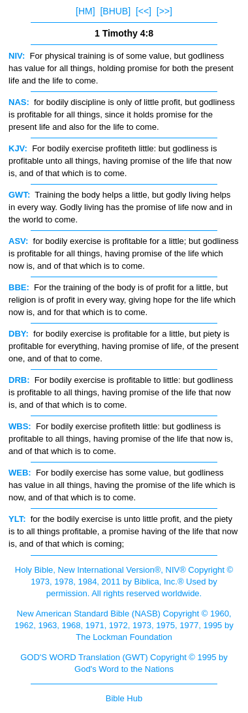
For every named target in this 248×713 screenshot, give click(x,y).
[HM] (85, 11)
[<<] (143, 11)
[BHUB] (115, 11)
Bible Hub (124, 698)
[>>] (164, 11)
